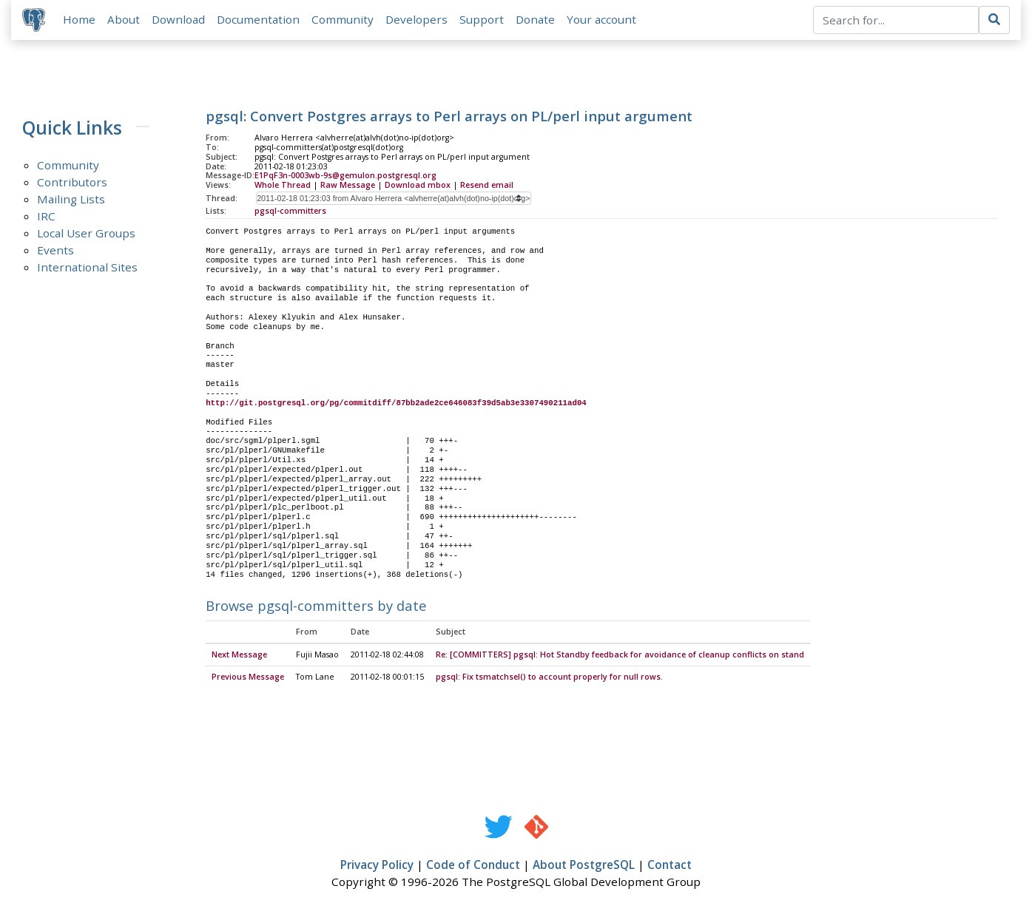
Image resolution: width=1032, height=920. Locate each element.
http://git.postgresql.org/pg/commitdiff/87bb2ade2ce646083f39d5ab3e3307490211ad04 (396, 404)
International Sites (87, 267)
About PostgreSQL (584, 866)
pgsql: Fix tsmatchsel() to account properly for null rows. (549, 678)
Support (482, 20)
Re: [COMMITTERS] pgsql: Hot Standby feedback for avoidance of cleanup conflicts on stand (620, 656)
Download (179, 20)
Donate (536, 20)
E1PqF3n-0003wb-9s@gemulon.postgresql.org (345, 177)
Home (80, 20)
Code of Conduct (473, 866)
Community (343, 20)
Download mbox (418, 185)
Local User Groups (86, 233)
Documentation (258, 20)
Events (55, 250)
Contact (669, 866)
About (124, 20)
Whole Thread (282, 185)
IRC (46, 216)
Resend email (486, 185)
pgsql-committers (290, 211)
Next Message (239, 656)
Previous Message (248, 678)
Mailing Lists (71, 199)
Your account (602, 20)
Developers (417, 20)
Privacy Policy (377, 866)
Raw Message (347, 185)
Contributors (72, 182)
